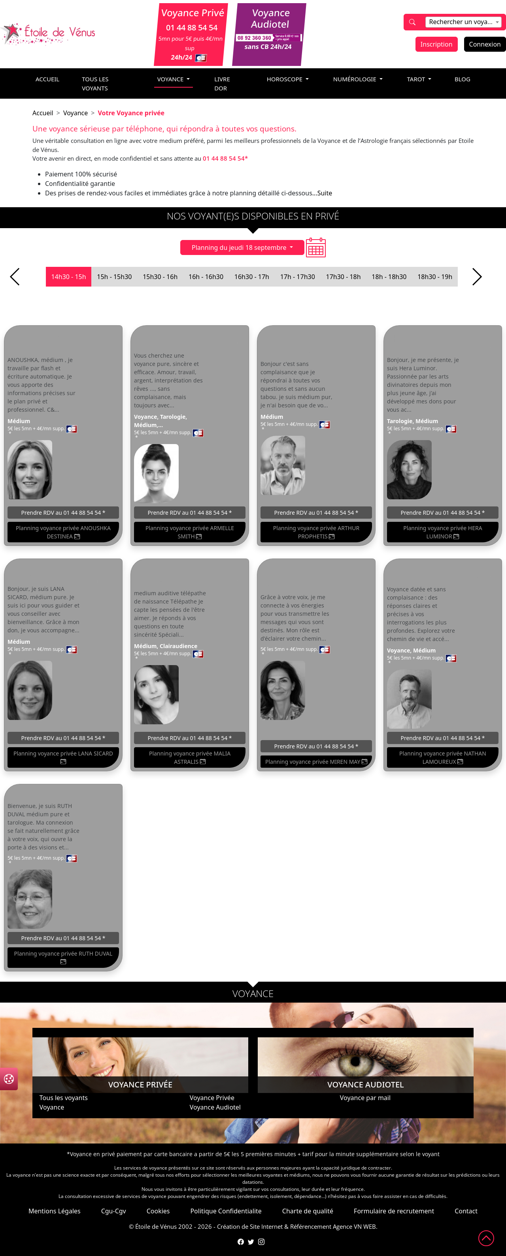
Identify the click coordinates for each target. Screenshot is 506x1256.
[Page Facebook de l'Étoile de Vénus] (241, 1241)
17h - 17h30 (297, 276)
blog (462, 79)
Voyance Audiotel (215, 1107)
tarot (417, 79)
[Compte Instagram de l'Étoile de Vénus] (261, 1241)
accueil (47, 79)
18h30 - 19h (434, 276)
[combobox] (463, 22)
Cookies (158, 1211)
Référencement (310, 1226)
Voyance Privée (212, 1097)
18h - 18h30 (389, 276)
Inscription (437, 44)
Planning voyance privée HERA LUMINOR (442, 532)
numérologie (355, 79)
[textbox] (463, 21)
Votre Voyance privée (131, 113)
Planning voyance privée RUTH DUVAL (63, 958)
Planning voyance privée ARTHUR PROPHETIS (316, 532)
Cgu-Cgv (113, 1211)
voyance (171, 79)
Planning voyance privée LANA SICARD (63, 758)
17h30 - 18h (343, 276)
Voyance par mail (365, 1097)
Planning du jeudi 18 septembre (240, 247)
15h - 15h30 (114, 276)
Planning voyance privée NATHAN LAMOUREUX (442, 758)
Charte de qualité (307, 1211)
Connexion (485, 44)
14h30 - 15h (68, 276)
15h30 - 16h (160, 276)
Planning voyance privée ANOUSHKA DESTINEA (63, 532)
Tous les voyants (95, 83)
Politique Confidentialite (225, 1211)
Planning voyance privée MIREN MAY (316, 761)
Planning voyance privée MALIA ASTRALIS (189, 758)
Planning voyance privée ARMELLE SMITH (189, 532)
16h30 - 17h (251, 276)
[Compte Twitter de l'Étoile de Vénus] (251, 1241)
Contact (466, 1211)
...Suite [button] (322, 193)
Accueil (42, 113)
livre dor (222, 83)
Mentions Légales (54, 1211)
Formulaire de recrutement (394, 1211)
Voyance (75, 113)
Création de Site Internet (250, 1226)
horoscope (285, 79)
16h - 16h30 (206, 276)
